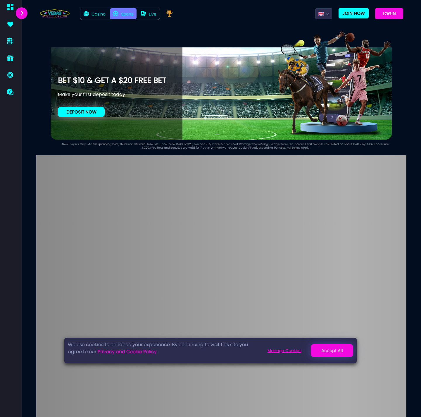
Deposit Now (81, 112)
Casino (95, 14)
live (148, 14)
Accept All (332, 350)
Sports (123, 14)
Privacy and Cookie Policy (127, 351)
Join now (353, 13)
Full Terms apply (298, 147)
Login (389, 14)
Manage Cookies (284, 350)
